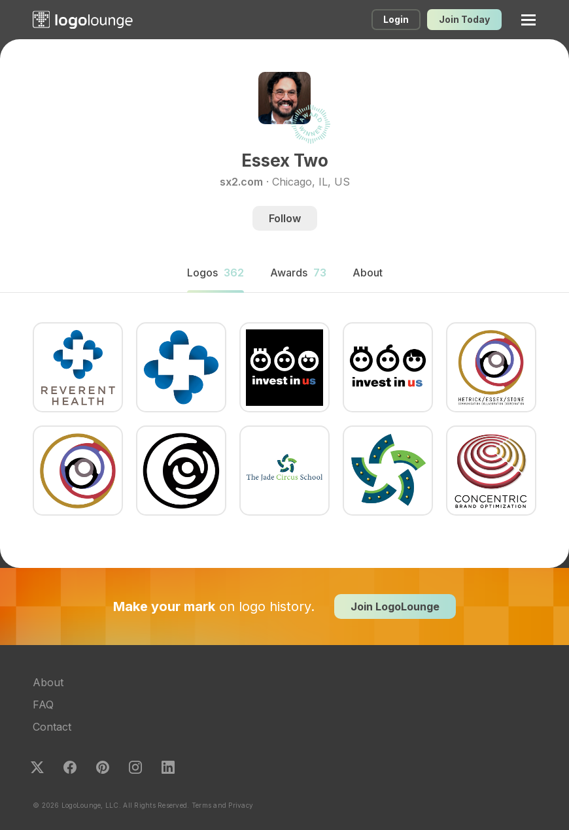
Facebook (70, 767)
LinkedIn (168, 767)
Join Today (464, 19)
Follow (285, 218)
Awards (298, 272)
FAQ (43, 704)
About (48, 682)
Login (396, 19)
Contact (52, 726)
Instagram (135, 767)
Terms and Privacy (222, 805)
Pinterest (102, 767)
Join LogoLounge (395, 606)
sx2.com (241, 181)
